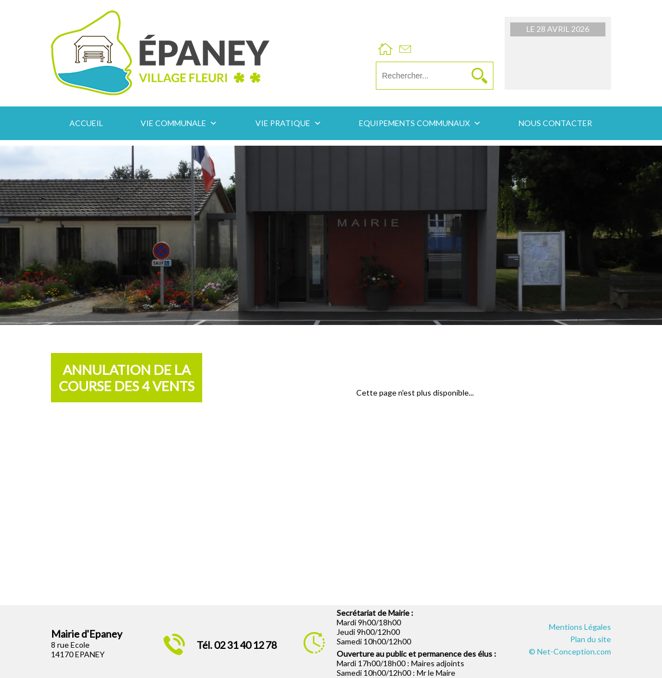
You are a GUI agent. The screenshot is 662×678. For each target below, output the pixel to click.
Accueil (86, 123)
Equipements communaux (414, 123)
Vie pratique (282, 123)
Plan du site (590, 639)
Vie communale (173, 123)
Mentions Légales (580, 626)
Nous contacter (555, 123)
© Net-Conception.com (570, 651)
